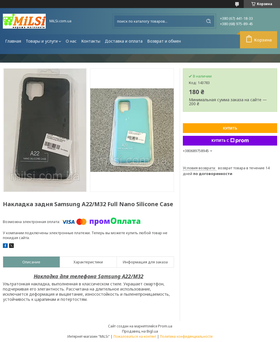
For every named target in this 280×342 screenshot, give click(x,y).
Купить (230, 128)
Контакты (90, 41)
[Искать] (208, 21)
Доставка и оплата (124, 41)
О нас (71, 41)
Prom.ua (165, 326)
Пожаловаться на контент (134, 336)
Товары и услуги (42, 41)
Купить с (230, 140)
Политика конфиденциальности (186, 336)
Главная (13, 41)
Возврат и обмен (164, 41)
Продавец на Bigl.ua (140, 331)
